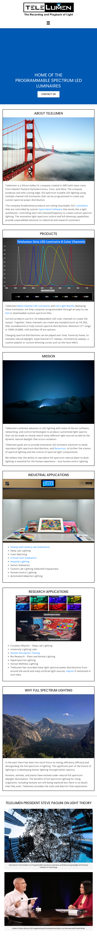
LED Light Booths (64, 305)
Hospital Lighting (19, 561)
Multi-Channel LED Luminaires (33, 305)
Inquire (70, 671)
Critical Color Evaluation (23, 557)
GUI (7, 313)
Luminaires (82, 205)
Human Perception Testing (25, 652)
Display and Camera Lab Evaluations (30, 546)
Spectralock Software (50, 209)
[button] (48, 94)
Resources (60, 448)
